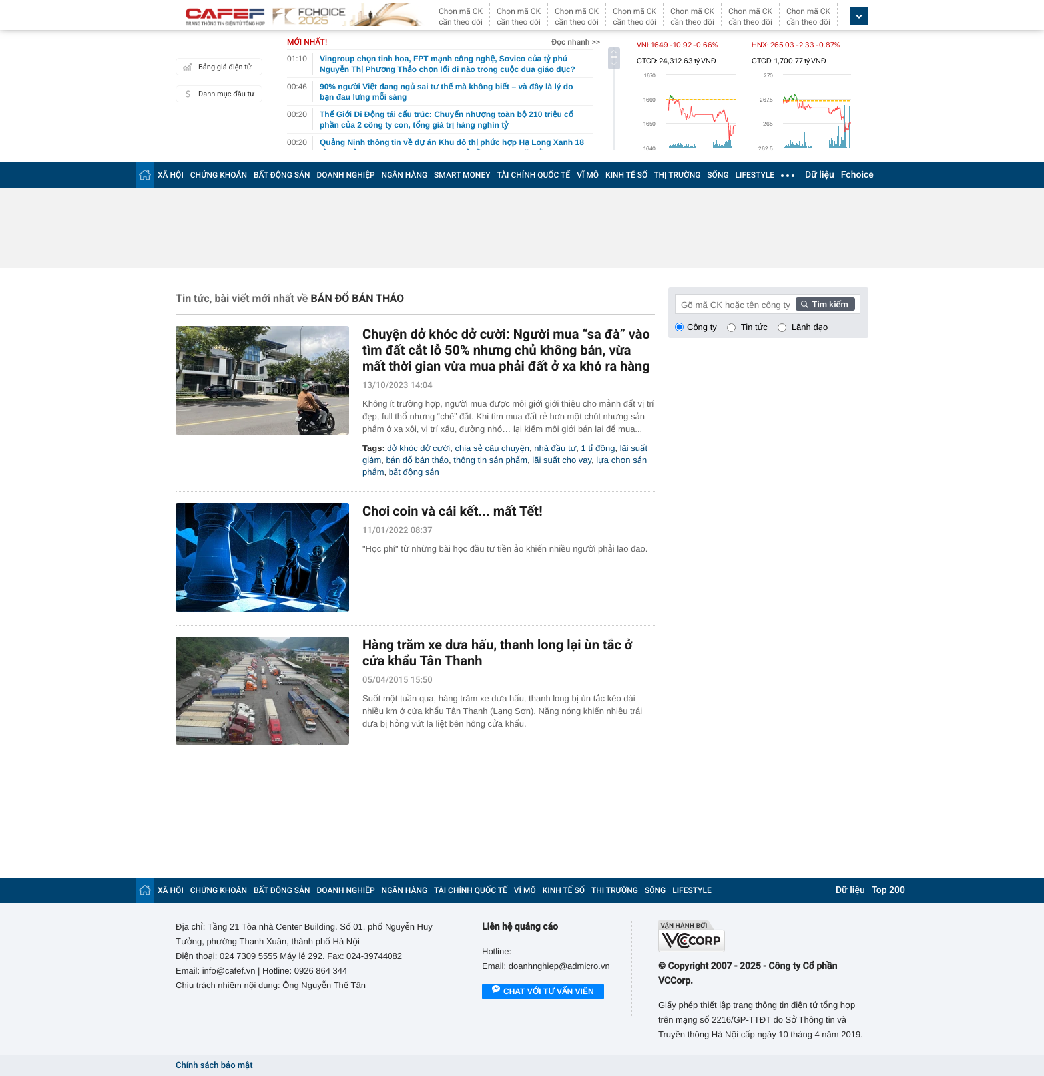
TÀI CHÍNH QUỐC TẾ (533, 175)
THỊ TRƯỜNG (677, 175)
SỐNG (717, 175)
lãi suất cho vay (561, 460)
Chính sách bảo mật (214, 1066)
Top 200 (888, 890)
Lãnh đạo (810, 327)
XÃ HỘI (171, 175)
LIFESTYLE (755, 175)
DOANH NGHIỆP (346, 175)
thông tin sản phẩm (490, 460)
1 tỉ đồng (598, 448)
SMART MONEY (462, 175)
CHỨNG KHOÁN (218, 175)
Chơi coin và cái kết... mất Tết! (452, 511)
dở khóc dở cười (418, 448)
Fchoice (857, 175)
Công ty (702, 327)
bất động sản (414, 472)
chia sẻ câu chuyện (492, 448)
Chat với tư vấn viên (543, 992)
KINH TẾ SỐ (626, 175)
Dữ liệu (819, 175)
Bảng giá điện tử (216, 66)
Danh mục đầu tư (217, 93)
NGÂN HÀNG (405, 175)
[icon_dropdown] (859, 16)
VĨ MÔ (588, 175)
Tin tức (754, 327)
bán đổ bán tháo (417, 460)
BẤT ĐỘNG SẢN (282, 175)
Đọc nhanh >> (575, 42)
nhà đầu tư (555, 448)
